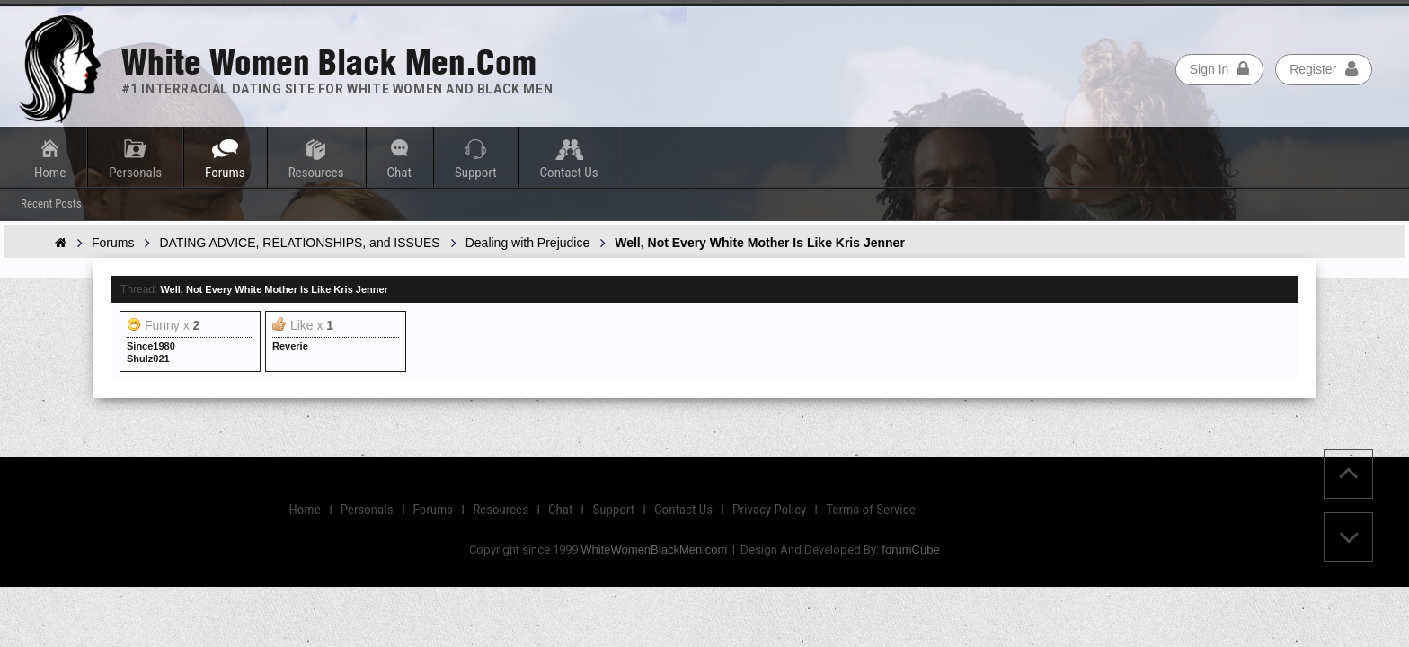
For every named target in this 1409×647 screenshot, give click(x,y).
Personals (135, 172)
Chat (399, 172)
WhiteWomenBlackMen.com (653, 549)
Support (476, 172)
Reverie (290, 346)
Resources (316, 172)
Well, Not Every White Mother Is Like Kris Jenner (273, 289)
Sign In (1220, 69)
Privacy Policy (769, 509)
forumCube (910, 549)
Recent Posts (51, 203)
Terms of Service (870, 509)
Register (1323, 69)
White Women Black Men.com (328, 62)
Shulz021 (148, 358)
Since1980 (151, 346)
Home (50, 172)
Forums (225, 172)
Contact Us (569, 172)
